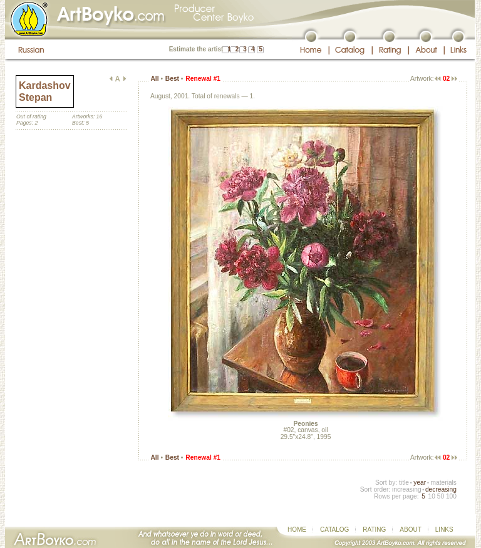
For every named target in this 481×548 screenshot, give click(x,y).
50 (440, 496)
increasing (407, 489)
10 (431, 496)
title (404, 482)
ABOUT (410, 529)
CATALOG (334, 529)
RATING (374, 529)
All (154, 78)
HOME (296, 529)
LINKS (444, 529)
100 (451, 496)
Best (172, 78)
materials (443, 482)
